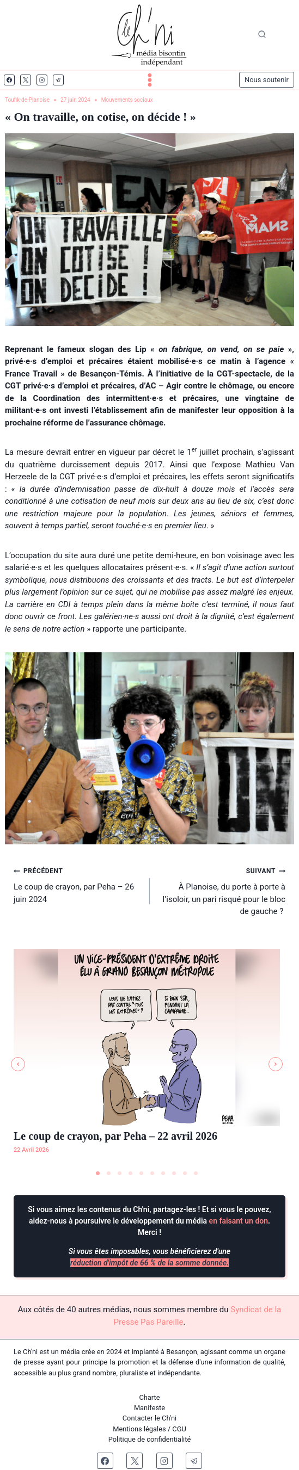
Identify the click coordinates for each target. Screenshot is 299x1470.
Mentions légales (139, 1429)
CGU (179, 1429)
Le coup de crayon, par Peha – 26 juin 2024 (78, 884)
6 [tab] (152, 1173)
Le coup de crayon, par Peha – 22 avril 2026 (115, 1136)
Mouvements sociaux (127, 100)
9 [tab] (185, 1173)
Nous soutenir (267, 80)
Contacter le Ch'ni (150, 1418)
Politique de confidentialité (149, 1439)
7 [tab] (163, 1173)
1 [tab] (98, 1173)
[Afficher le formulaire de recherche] (262, 34)
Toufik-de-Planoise (27, 100)
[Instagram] (41, 80)
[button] (18, 1064)
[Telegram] (58, 80)
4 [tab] (130, 1173)
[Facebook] (9, 80)
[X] (25, 80)
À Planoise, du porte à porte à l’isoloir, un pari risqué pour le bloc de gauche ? (222, 890)
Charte (149, 1397)
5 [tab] (141, 1173)
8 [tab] (174, 1173)
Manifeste (149, 1408)
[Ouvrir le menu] (149, 80)
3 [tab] (119, 1173)
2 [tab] (108, 1173)
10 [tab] (196, 1173)
